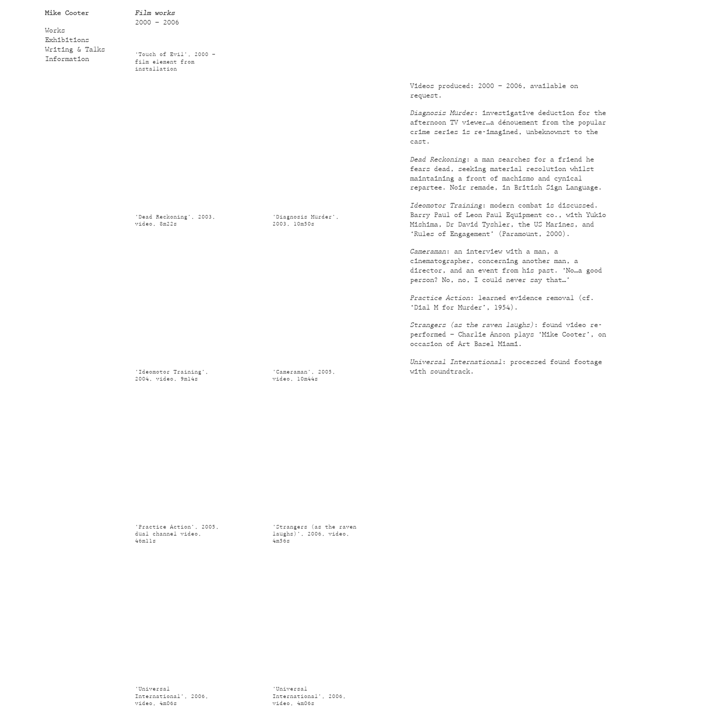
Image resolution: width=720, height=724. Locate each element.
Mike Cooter (67, 13)
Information (67, 59)
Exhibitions (67, 40)
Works (55, 30)
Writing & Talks (75, 49)
